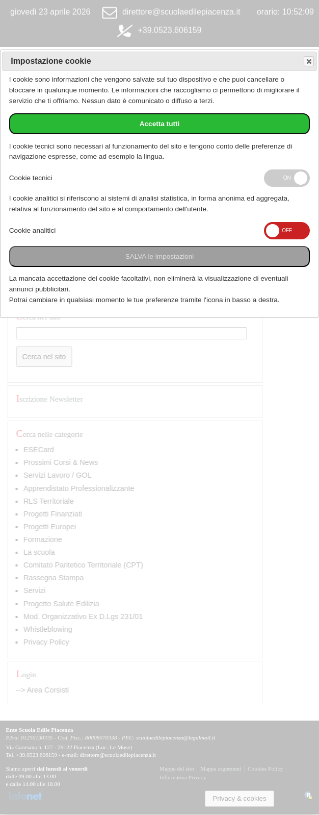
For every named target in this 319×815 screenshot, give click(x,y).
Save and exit (308, 61)
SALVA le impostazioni (159, 256)
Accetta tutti (160, 124)
